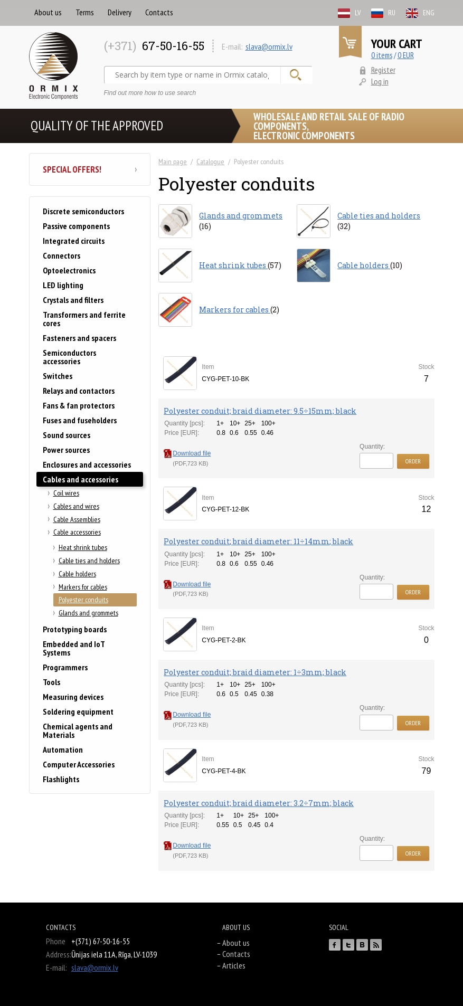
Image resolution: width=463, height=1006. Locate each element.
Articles (233, 965)
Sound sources (66, 435)
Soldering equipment (78, 711)
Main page (172, 161)
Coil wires (66, 493)
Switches (57, 376)
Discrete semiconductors (83, 211)
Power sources (66, 449)
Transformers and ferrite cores (84, 318)
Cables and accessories (80, 479)
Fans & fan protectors (79, 405)
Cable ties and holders (89, 560)
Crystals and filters (73, 300)
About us (48, 12)
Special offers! (90, 169)
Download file (187, 453)
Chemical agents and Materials (77, 730)
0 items (381, 55)
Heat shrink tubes (83, 547)
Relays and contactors (79, 390)
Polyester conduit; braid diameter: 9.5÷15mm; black (260, 411)
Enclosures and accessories (87, 464)
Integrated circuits (74, 240)
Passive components (76, 226)
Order (413, 461)
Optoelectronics (69, 270)
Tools (51, 682)
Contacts (159, 12)
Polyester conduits (83, 599)
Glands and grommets (88, 613)
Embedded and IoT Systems (74, 648)
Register (383, 69)
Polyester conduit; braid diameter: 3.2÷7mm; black (259, 803)
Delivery (119, 12)
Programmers (65, 667)
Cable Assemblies (76, 519)
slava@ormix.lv (268, 46)
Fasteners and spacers (79, 338)
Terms (84, 12)
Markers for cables (83, 587)
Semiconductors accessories (69, 356)
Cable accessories (77, 532)
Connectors (61, 255)
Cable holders (77, 573)
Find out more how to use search (150, 93)
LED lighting (63, 285)
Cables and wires (76, 506)
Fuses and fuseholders (80, 420)
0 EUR (406, 55)
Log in (380, 81)
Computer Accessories (79, 764)
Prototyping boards (75, 629)
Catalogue (210, 161)
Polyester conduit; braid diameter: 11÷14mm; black (258, 541)
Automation (63, 749)
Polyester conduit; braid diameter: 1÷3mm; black (255, 672)
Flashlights (61, 779)
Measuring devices (73, 696)
